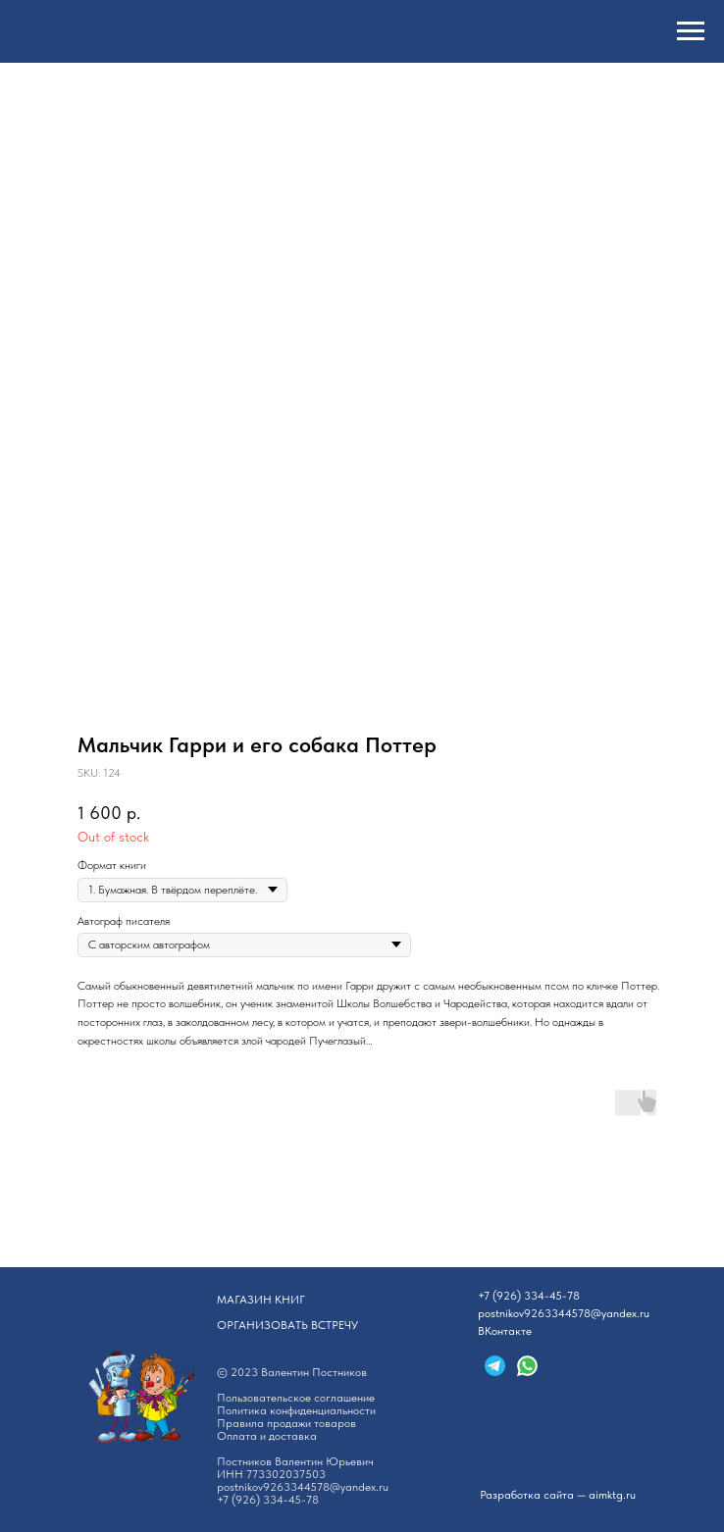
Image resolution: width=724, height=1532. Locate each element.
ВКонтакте (505, 1331)
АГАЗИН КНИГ (261, 1299)
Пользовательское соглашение (296, 1397)
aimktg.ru (612, 1495)
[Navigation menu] (690, 31)
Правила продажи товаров (286, 1423)
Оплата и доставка (267, 1436)
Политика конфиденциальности (296, 1410)
